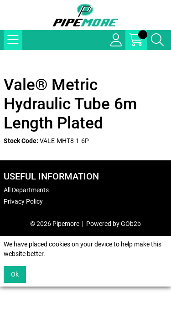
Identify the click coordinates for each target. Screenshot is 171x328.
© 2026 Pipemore (54, 223)
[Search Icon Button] (157, 40)
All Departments (26, 190)
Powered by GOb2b (113, 223)
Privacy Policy (23, 201)
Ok (15, 274)
